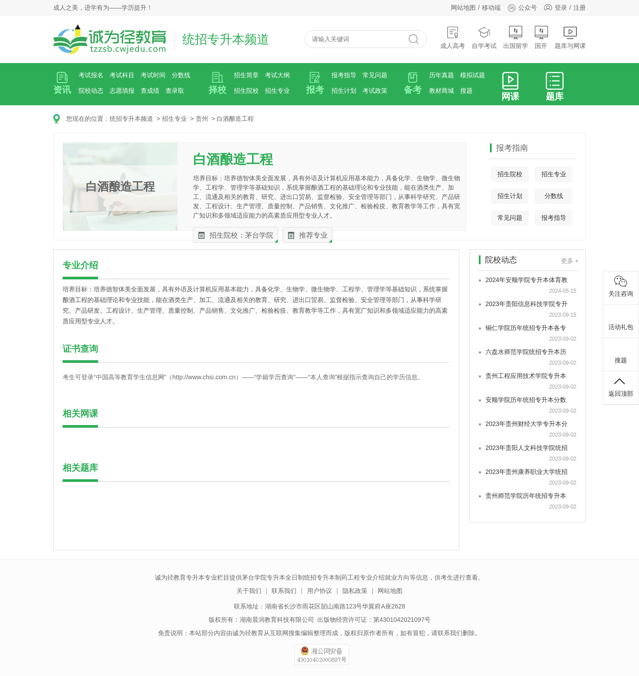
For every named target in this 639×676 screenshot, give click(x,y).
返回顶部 (620, 386)
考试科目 (122, 75)
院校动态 (91, 90)
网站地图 (463, 7)
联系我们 (284, 590)
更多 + (570, 260)
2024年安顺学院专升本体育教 (526, 279)
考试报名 (91, 75)
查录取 (175, 90)
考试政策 (375, 90)
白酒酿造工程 (235, 118)
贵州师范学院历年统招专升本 (525, 495)
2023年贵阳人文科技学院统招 (526, 447)
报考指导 (343, 75)
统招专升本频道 (131, 118)
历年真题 (441, 75)
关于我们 (249, 590)
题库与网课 (570, 37)
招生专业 (277, 90)
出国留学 (515, 37)
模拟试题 (472, 75)
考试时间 (153, 75)
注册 (579, 7)
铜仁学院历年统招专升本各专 (525, 327)
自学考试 (484, 37)
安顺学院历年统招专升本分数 (525, 399)
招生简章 (246, 75)
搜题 (466, 90)
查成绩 (150, 90)
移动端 (491, 7)
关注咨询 (620, 286)
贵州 (202, 118)
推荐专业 (313, 235)
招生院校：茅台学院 (241, 235)
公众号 (522, 7)
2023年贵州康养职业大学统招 (526, 471)
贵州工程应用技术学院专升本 (525, 375)
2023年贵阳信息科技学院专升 (526, 303)
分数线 (181, 75)
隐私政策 (355, 590)
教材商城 (441, 90)
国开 (541, 37)
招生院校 (246, 90)
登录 (561, 7)
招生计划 (343, 90)
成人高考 (452, 37)
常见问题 (375, 75)
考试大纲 (277, 75)
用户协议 (319, 590)
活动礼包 (620, 319)
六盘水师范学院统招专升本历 (525, 351)
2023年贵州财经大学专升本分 (526, 423)
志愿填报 (122, 90)
